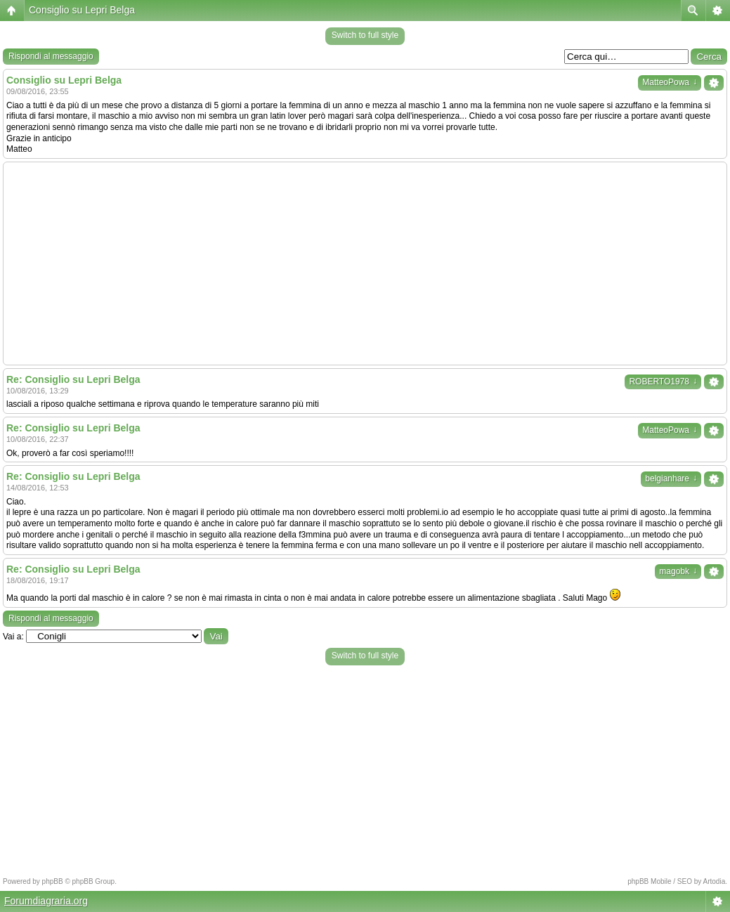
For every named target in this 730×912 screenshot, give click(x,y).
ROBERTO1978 (663, 381)
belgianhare (671, 478)
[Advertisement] (365, 263)
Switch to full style (365, 35)
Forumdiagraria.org (46, 900)
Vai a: (13, 636)
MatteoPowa (669, 82)
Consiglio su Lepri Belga (82, 9)
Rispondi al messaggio (50, 56)
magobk (678, 571)
